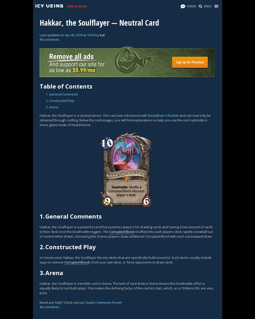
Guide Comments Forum (103, 302)
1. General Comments (62, 94)
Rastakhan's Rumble (163, 115)
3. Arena (52, 107)
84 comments (49, 39)
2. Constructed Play (60, 100)
